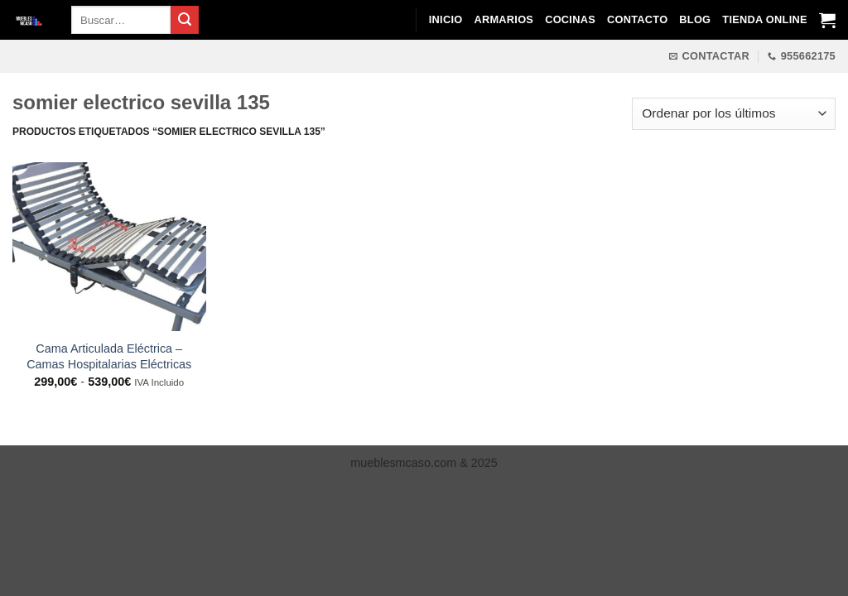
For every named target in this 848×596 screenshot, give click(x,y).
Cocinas (570, 19)
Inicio (446, 19)
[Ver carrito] (827, 20)
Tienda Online (764, 19)
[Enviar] (185, 20)
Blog (695, 19)
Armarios (503, 19)
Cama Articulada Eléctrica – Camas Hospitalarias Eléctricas (108, 356)
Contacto (637, 19)
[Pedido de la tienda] (734, 114)
